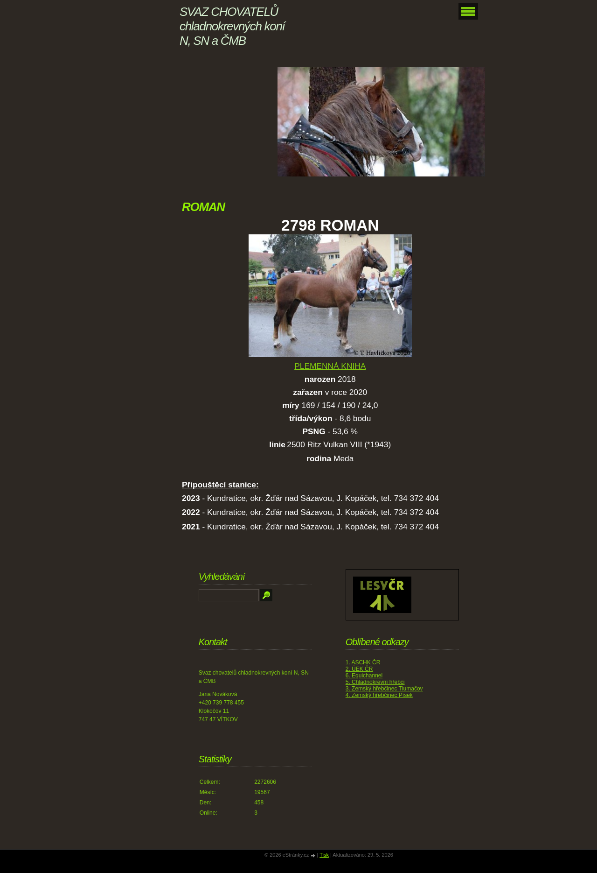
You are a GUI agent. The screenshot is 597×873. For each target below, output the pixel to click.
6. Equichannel (364, 675)
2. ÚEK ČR (359, 669)
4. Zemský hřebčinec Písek (379, 695)
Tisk (324, 855)
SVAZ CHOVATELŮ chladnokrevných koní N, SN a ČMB (232, 26)
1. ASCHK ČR (363, 662)
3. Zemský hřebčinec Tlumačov (384, 688)
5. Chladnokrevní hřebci (375, 682)
